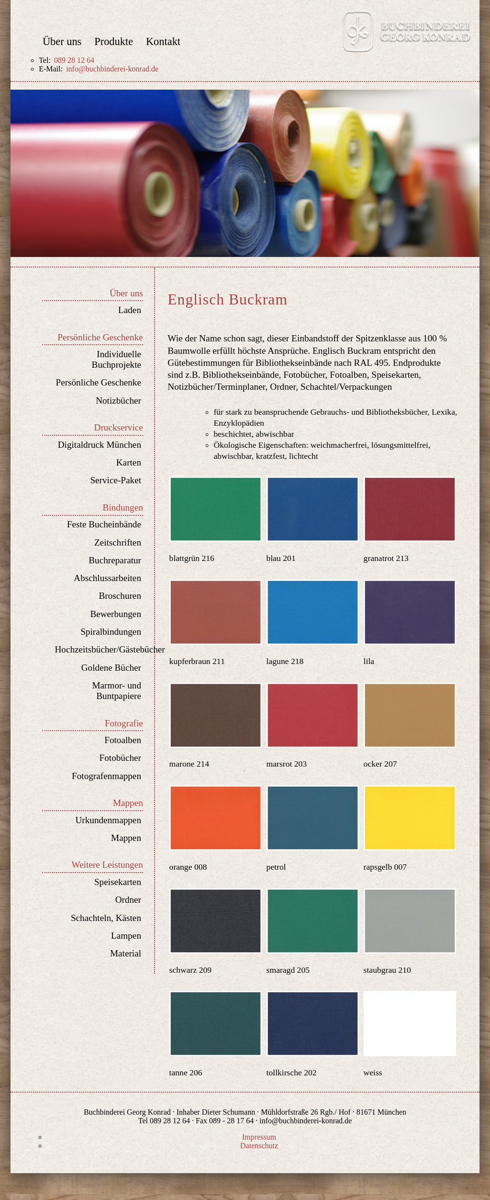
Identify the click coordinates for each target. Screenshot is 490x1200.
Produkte (113, 42)
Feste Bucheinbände (104, 524)
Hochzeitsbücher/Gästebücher (98, 649)
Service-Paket (115, 480)
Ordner (128, 900)
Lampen (126, 936)
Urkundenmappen (108, 820)
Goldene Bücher (111, 668)
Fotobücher (120, 758)
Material (125, 953)
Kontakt (163, 42)
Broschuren (120, 596)
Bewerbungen (115, 614)
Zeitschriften (117, 542)
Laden (129, 310)
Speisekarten (117, 882)
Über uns (62, 42)
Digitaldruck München (99, 445)
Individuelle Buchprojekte (116, 359)
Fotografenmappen (106, 776)
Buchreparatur (115, 560)
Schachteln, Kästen (106, 918)
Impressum (259, 1137)
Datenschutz (259, 1146)
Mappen (126, 838)
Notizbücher (118, 401)
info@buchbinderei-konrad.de (112, 69)
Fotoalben (122, 740)
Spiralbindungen (110, 632)
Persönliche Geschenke (98, 382)
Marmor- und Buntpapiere (116, 690)
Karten (128, 462)
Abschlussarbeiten (107, 578)
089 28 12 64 (74, 60)
